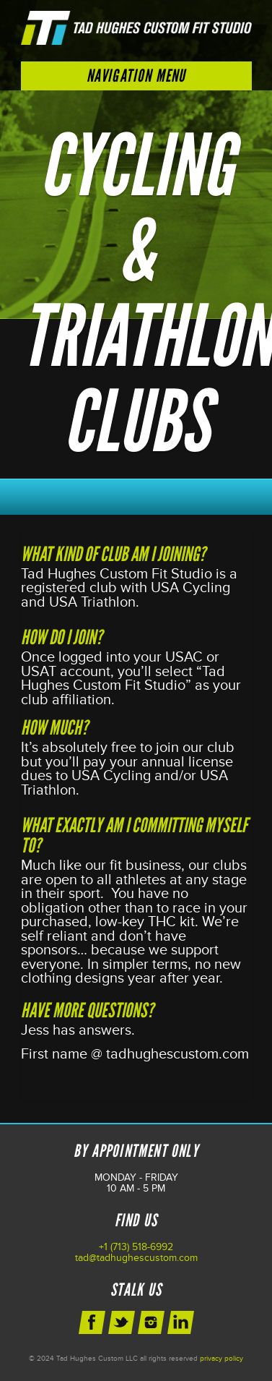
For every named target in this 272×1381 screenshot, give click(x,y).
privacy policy (221, 1358)
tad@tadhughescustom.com (136, 1258)
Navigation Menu (136, 75)
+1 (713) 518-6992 (136, 1247)
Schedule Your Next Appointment (136, 493)
